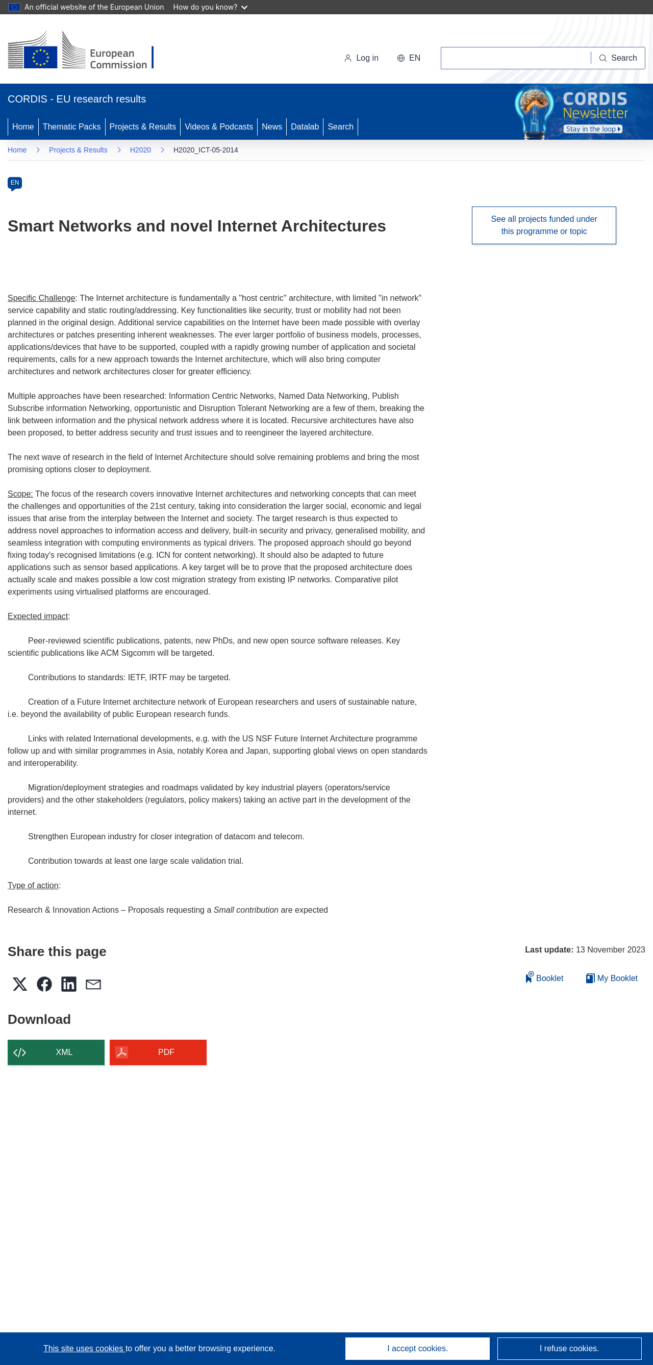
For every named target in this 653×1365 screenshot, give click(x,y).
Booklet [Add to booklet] (545, 977)
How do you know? (210, 7)
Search (341, 126)
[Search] (618, 58)
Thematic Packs (72, 126)
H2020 (140, 150)
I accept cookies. (417, 1348)
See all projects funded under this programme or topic (544, 225)
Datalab (305, 126)
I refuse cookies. (569, 1348)
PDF (166, 1052)
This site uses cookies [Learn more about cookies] (84, 1348)
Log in (361, 58)
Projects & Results (143, 126)
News (272, 126)
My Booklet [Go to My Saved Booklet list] (612, 978)
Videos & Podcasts (219, 126)
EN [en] (15, 182)
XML (64, 1052)
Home (23, 126)
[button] (409, 58)
